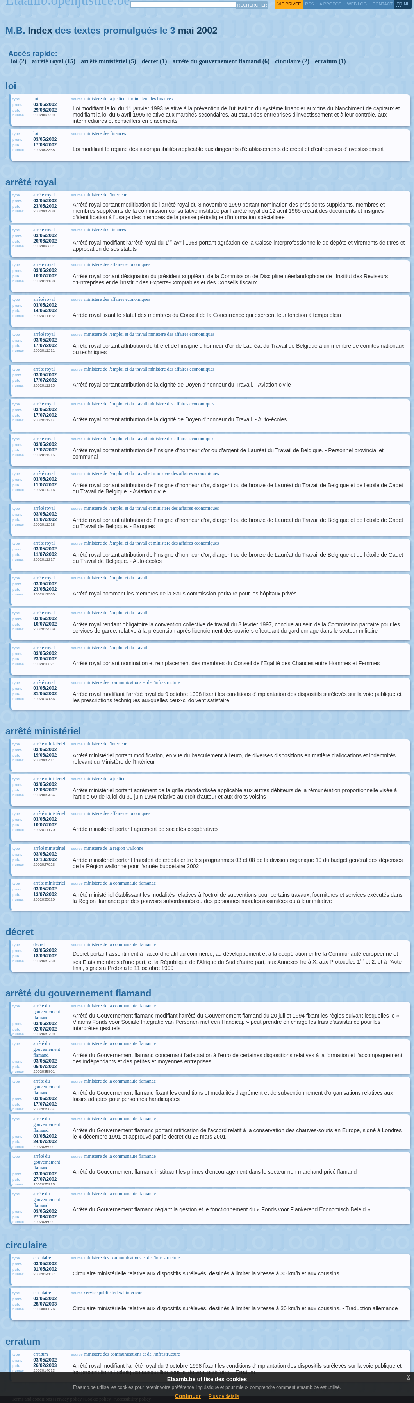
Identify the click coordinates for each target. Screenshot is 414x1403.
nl (406, 4)
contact (382, 4)
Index (40, 30)
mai (186, 30)
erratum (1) (330, 61)
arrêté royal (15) (54, 61)
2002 (207, 30)
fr (399, 4)
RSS (309, 4)
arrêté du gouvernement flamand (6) (220, 61)
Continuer (188, 1396)
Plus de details (224, 1396)
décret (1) (154, 61)
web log (357, 4)
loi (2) (19, 61)
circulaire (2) (292, 61)
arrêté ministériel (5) (108, 61)
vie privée (289, 4)
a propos (330, 4)
